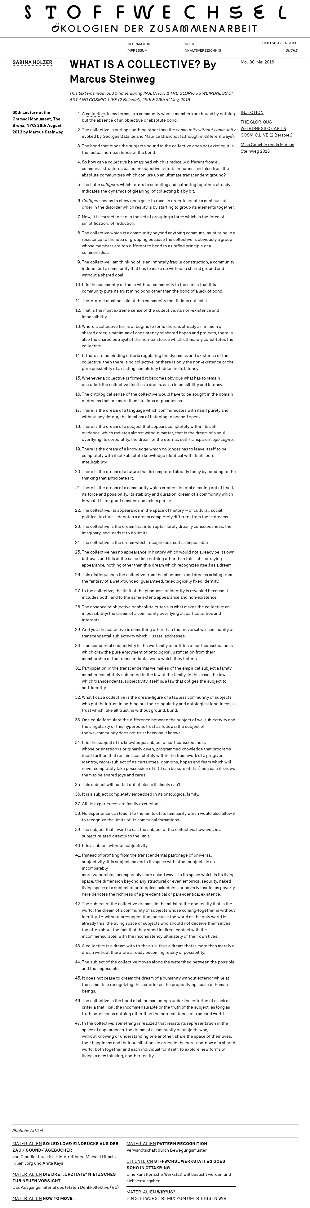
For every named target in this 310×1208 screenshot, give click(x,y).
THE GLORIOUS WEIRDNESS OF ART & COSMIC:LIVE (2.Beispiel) (266, 128)
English (290, 43)
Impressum (137, 50)
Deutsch (270, 43)
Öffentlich (139, 1161)
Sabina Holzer (32, 62)
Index (189, 44)
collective (95, 113)
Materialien (27, 1143)
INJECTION (252, 112)
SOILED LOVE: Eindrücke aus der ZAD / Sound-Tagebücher (65, 1147)
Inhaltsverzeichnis (202, 50)
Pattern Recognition (182, 1143)
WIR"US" (166, 1191)
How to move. (58, 1198)
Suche (292, 50)
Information (138, 44)
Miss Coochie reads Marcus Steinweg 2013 (267, 148)
